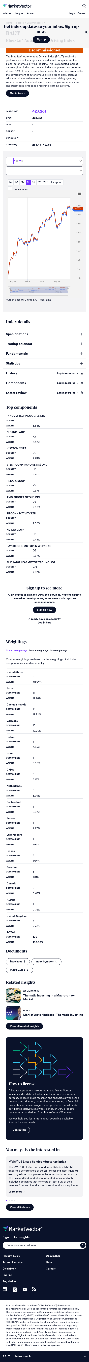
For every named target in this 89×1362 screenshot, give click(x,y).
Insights (19, 13)
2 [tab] (9, 1200)
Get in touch (17, 93)
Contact (82, 13)
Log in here (44, 622)
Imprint (7, 1275)
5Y (39, 182)
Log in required (67, 373)
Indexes (7, 13)
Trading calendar (19, 344)
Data (49, 1262)
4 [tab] (14, 1200)
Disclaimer (9, 1268)
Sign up (41, 39)
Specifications (17, 334)
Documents (53, 1256)
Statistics (13, 363)
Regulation (9, 1281)
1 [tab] (6, 1200)
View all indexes (20, 1207)
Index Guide (19, 970)
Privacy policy (11, 1256)
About (30, 13)
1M (16, 182)
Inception (56, 182)
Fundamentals (17, 353)
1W (10, 182)
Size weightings (58, 650)
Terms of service (13, 1262)
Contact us (19, 1130)
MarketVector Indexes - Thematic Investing (53, 1014)
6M (23, 182)
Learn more (16, 1191)
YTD (46, 182)
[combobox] (44, 161)
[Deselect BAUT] (17, 161)
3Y (33, 182)
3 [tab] (12, 1200)
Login (72, 13)
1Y (28, 182)
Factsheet (18, 961)
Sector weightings (38, 650)
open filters (84, 6)
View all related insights (24, 1026)
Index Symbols (46, 961)
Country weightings (16, 650)
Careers (51, 1268)
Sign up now (44, 610)
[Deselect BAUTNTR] (22, 161)
